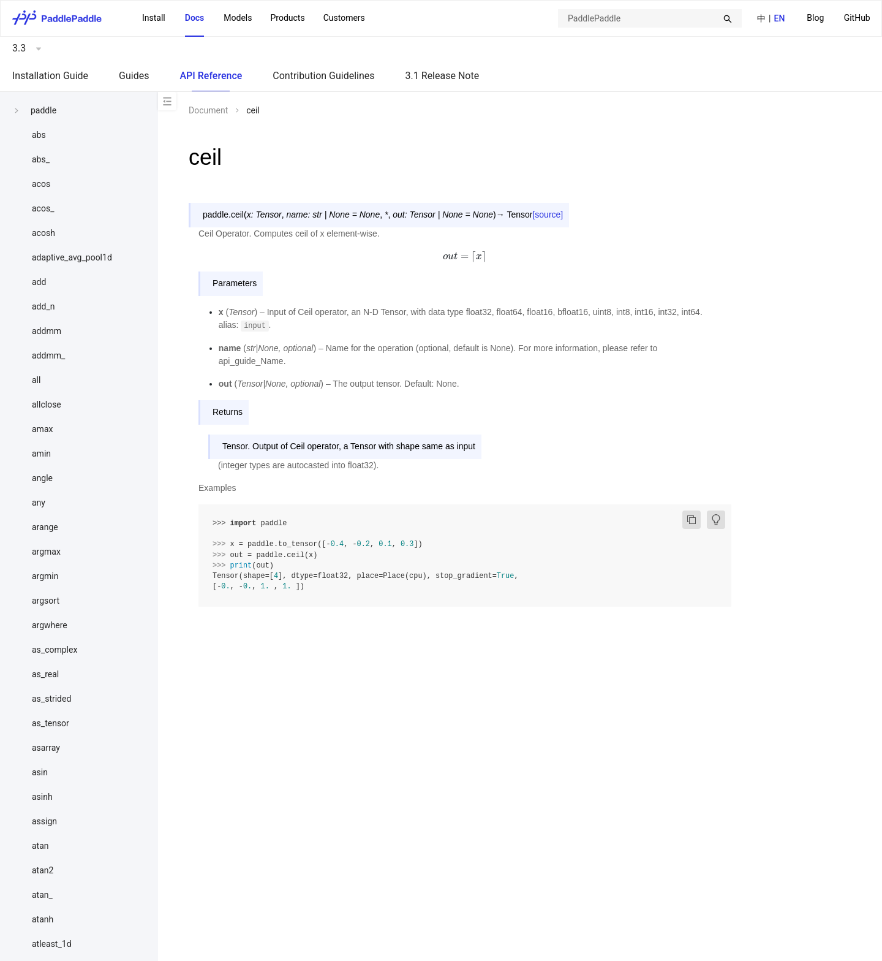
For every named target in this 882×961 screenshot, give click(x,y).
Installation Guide (50, 76)
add (39, 282)
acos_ (43, 208)
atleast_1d (52, 944)
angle (42, 478)
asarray (46, 748)
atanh (42, 919)
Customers (344, 18)
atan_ (42, 895)
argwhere (49, 625)
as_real (45, 674)
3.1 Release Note (442, 76)
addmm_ (48, 355)
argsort (45, 601)
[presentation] (465, 256)
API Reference (210, 76)
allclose (46, 404)
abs (39, 135)
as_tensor (50, 723)
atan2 (42, 870)
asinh (42, 797)
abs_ (41, 159)
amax (42, 429)
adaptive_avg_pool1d (72, 257)
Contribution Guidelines (323, 76)
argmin (45, 576)
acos (41, 184)
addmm (46, 331)
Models (238, 18)
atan (40, 846)
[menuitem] (815, 19)
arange (45, 527)
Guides (134, 76)
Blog (815, 18)
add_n (43, 306)
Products (287, 18)
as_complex (54, 650)
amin (41, 453)
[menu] (838, 18)
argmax (46, 551)
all (36, 380)
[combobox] (650, 18)
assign (44, 821)
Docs (195, 18)
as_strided (51, 699)
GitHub (857, 18)
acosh (43, 233)
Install (153, 18)
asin (40, 772)
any (38, 502)
